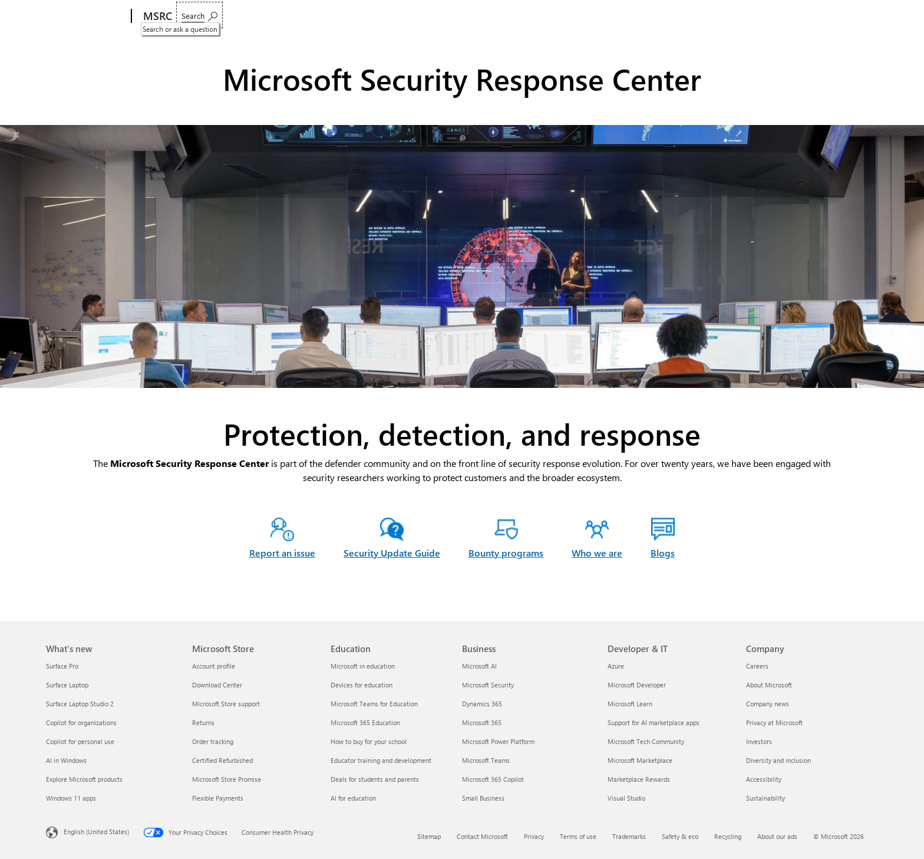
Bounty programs (505, 553)
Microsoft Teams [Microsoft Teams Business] (486, 760)
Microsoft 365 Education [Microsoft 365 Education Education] (365, 722)
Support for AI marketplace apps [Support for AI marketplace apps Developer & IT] (653, 722)
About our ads (777, 836)
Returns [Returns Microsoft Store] (203, 722)
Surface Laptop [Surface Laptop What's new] (67, 684)
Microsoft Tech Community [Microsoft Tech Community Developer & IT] (646, 741)
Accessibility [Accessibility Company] (763, 779)
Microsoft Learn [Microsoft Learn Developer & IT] (630, 703)
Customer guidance (293, 16)
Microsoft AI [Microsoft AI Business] (479, 665)
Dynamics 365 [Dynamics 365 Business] (482, 703)
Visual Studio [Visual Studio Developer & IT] (626, 798)
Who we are (418, 16)
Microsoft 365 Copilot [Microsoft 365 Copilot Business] (493, 779)
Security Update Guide (392, 553)
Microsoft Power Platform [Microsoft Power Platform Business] (498, 741)
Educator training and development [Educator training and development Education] (381, 760)
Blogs (470, 16)
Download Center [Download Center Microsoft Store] (217, 684)
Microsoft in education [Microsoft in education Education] (363, 665)
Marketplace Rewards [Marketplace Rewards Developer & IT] (639, 779)
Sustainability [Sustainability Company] (765, 798)
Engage (362, 16)
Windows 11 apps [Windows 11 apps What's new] (71, 798)
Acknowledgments (534, 16)
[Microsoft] (86, 16)
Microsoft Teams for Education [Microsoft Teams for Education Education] (374, 703)
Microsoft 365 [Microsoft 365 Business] (481, 722)
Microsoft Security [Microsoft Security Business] (488, 684)
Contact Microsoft (482, 836)
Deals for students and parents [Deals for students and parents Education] (375, 779)
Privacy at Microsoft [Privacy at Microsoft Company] (774, 722)
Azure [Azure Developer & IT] (616, 665)
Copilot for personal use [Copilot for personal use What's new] (80, 741)
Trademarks (629, 836)
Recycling (727, 836)
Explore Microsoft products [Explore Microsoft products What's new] (84, 779)
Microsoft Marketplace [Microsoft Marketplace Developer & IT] (640, 760)
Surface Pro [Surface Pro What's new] (62, 665)
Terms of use (578, 836)
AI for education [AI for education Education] (353, 798)
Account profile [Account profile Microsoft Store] (213, 665)
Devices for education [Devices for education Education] (361, 684)
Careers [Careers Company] (757, 665)
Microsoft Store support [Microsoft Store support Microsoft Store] (226, 703)
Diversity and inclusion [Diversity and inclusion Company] (778, 760)
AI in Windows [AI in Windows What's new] (66, 760)
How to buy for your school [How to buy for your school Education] (369, 741)
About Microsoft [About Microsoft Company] (769, 684)
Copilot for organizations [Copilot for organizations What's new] (81, 722)
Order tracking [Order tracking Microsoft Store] (212, 741)
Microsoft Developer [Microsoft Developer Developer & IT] (637, 684)
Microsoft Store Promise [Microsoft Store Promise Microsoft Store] (226, 779)
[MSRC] (156, 16)
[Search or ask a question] (849, 15)
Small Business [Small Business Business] (483, 798)
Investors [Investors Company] (759, 741)
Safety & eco (680, 836)
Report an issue (211, 16)
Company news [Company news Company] (767, 703)
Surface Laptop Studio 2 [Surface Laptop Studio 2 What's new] (80, 703)
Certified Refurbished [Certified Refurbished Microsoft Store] (222, 760)
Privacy (534, 836)
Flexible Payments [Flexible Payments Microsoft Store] (217, 798)
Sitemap (429, 836)
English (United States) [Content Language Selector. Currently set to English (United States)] (96, 831)
